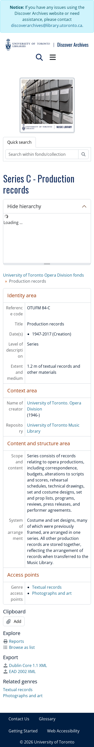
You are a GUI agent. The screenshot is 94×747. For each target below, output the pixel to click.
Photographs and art (52, 593)
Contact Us (19, 719)
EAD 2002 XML (19, 671)
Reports (13, 641)
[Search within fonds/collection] (41, 154)
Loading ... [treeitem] (13, 222)
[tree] (47, 238)
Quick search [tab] (19, 142)
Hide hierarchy (24, 206)
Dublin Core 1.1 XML (25, 665)
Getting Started (23, 731)
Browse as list (19, 647)
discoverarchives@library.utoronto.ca (46, 25)
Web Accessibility (63, 731)
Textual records (47, 587)
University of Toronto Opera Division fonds (43, 275)
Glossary (47, 719)
